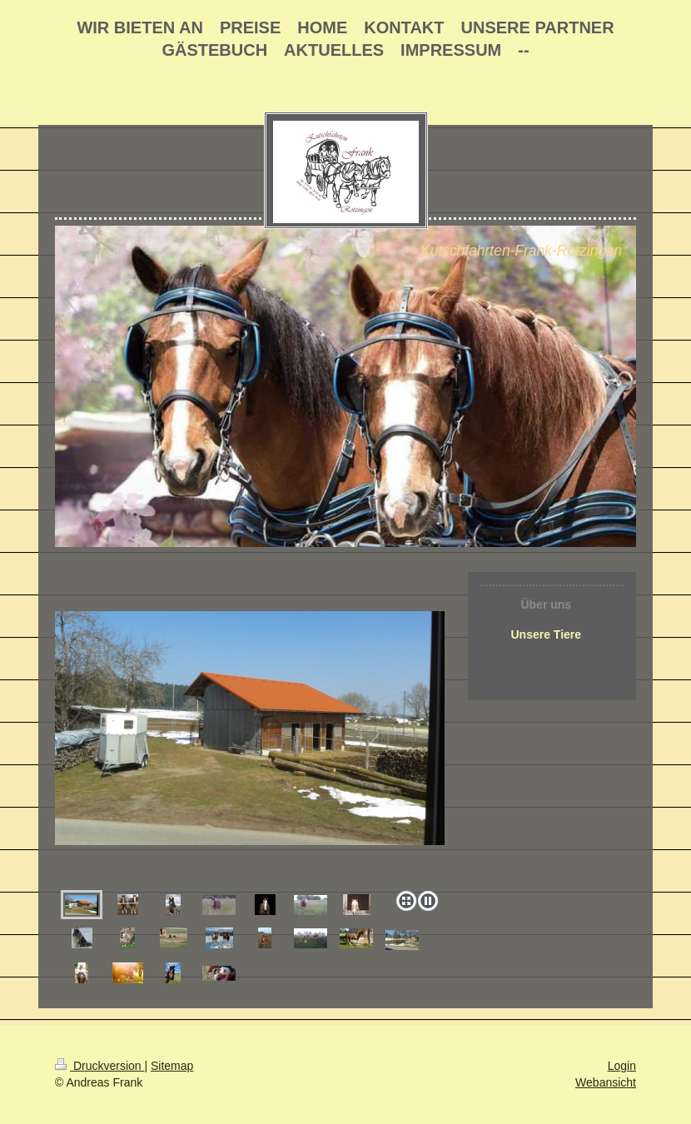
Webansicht (605, 1082)
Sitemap (172, 1065)
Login (622, 1065)
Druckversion (99, 1065)
